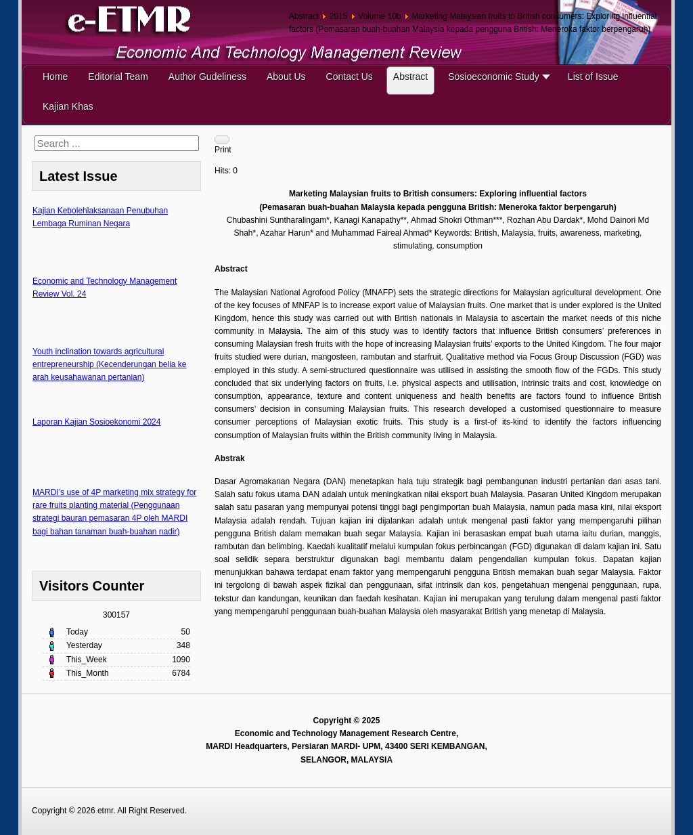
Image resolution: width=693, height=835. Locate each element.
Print (223, 149)
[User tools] (222, 139)
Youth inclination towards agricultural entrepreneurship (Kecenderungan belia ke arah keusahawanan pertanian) (109, 364)
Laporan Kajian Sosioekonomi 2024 (96, 422)
